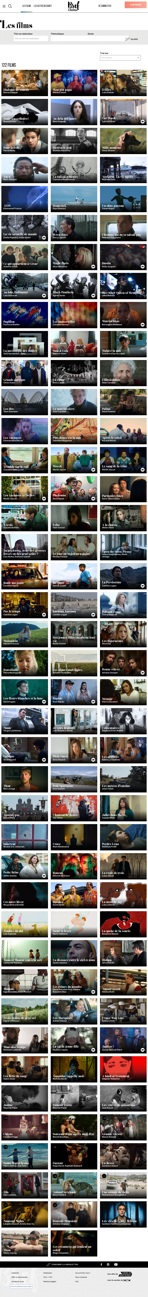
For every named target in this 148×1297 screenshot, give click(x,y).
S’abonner (135, 5)
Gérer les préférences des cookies (21, 1286)
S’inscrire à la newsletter (65, 1264)
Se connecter (104, 6)
